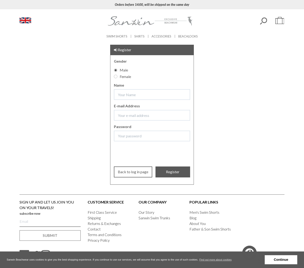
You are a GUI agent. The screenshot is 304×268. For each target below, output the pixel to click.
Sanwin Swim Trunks (154, 218)
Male (121, 70)
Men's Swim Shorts (204, 212)
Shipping (94, 218)
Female (122, 76)
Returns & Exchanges (104, 223)
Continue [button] (281, 259)
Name (119, 85)
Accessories (161, 36)
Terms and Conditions (105, 234)
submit (50, 235)
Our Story (146, 212)
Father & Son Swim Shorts (210, 229)
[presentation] (152, 154)
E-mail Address (127, 106)
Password (122, 126)
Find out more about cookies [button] (215, 259)
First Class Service (102, 212)
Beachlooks (188, 36)
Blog (192, 218)
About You (197, 223)
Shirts (139, 36)
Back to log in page (133, 172)
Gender (120, 61)
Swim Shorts (116, 36)
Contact (94, 229)
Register (172, 172)
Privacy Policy (99, 240)
